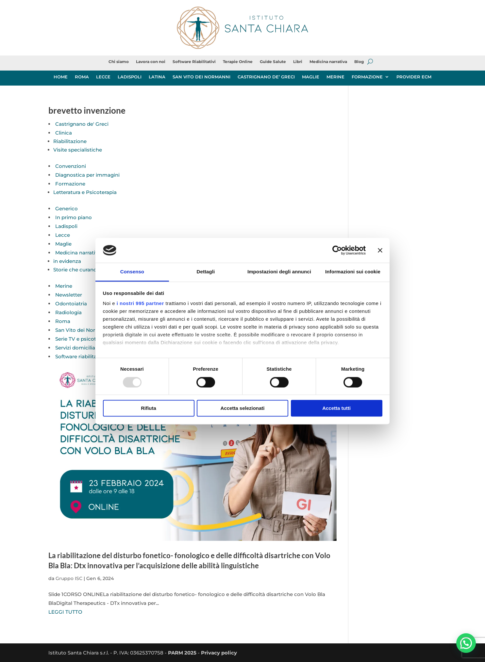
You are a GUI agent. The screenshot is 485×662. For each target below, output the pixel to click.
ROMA (82, 76)
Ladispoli (66, 226)
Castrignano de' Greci (82, 124)
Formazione (70, 184)
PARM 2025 (182, 653)
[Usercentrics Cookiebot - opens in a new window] (337, 250)
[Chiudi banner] (380, 250)
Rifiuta (148, 408)
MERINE (335, 76)
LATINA (157, 76)
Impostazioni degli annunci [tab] (279, 272)
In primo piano (73, 217)
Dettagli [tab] (206, 272)
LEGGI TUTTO (65, 612)
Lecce (62, 235)
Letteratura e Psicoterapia (85, 192)
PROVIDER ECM (413, 76)
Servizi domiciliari (76, 348)
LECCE (103, 76)
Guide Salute (273, 61)
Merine (63, 286)
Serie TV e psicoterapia (83, 339)
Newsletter (68, 295)
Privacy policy (219, 653)
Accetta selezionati (242, 408)
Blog (359, 61)
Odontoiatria (71, 303)
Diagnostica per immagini (87, 175)
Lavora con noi (150, 61)
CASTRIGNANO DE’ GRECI (266, 76)
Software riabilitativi (79, 356)
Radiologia (68, 312)
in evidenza (67, 261)
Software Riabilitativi (194, 61)
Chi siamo (119, 61)
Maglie (63, 244)
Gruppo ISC (69, 578)
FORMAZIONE (367, 76)
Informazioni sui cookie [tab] (352, 272)
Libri (297, 61)
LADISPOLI (130, 76)
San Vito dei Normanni (83, 330)
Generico (66, 208)
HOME (61, 76)
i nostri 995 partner (140, 303)
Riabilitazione (70, 141)
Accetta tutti (336, 408)
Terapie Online (238, 61)
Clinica (63, 133)
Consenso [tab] (132, 272)
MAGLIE (310, 76)
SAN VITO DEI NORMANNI (201, 76)
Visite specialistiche (77, 150)
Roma (62, 321)
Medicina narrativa (328, 61)
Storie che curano (75, 269)
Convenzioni (70, 166)
